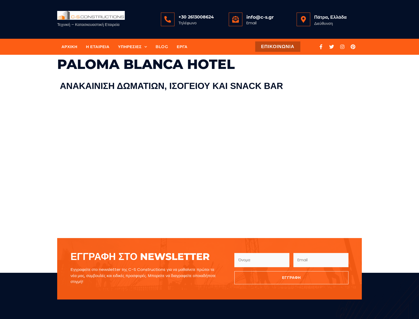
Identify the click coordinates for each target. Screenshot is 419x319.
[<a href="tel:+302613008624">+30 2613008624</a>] (167, 19)
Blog (162, 46)
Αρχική (69, 46)
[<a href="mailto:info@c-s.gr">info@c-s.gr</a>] (235, 19)
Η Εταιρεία (98, 46)
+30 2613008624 (196, 17)
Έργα (182, 46)
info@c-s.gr (259, 17)
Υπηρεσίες (132, 47)
